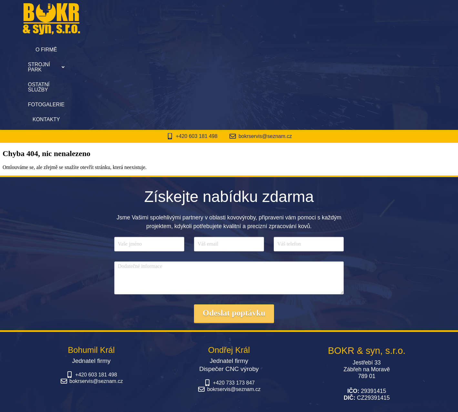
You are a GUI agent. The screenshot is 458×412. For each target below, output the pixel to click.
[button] (175, 49)
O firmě (132, 49)
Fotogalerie (280, 49)
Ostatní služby (229, 49)
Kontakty (323, 49)
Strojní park (175, 49)
